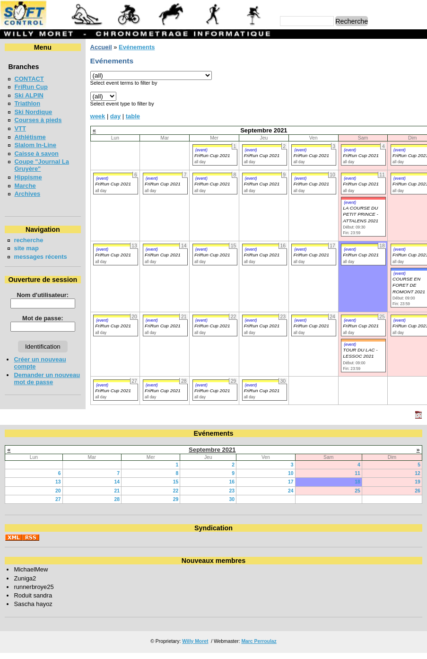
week (97, 116)
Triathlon (27, 103)
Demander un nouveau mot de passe (47, 378)
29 (176, 499)
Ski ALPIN (28, 95)
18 (357, 481)
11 (357, 473)
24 (291, 490)
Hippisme (28, 177)
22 (176, 490)
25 (357, 490)
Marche (24, 185)
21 (117, 490)
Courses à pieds (37, 119)
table (133, 116)
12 (417, 473)
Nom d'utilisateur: (43, 295)
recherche (28, 240)
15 (176, 481)
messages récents (40, 256)
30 (232, 499)
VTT (20, 128)
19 (417, 481)
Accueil (101, 47)
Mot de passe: (42, 318)
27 (58, 499)
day (115, 116)
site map (26, 248)
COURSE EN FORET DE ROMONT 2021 (408, 285)
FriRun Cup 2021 (212, 155)
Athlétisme (29, 137)
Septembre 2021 (212, 449)
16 (232, 481)
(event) (201, 150)
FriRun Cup (31, 86)
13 (58, 481)
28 (117, 499)
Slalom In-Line (35, 145)
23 (232, 490)
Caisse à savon (36, 153)
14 (117, 481)
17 (291, 481)
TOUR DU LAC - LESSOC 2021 (360, 353)
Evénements (137, 47)
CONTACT (29, 78)
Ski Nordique (33, 111)
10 (291, 473)
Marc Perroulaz (258, 641)
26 (417, 490)
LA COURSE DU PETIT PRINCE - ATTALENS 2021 (360, 214)
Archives (27, 193)
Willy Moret (195, 641)
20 (58, 490)
